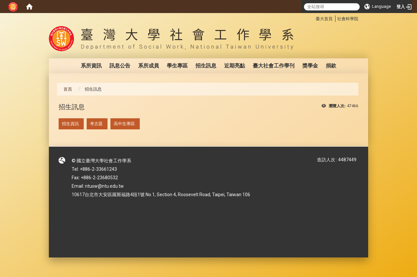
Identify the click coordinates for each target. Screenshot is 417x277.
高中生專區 (124, 123)
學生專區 (177, 66)
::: (312, 17)
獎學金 (310, 66)
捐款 (331, 66)
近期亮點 (234, 66)
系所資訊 (91, 66)
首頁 (68, 89)
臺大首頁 (324, 18)
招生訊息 (205, 66)
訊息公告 (119, 66)
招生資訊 (70, 123)
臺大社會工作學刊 (274, 66)
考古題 (96, 123)
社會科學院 (347, 18)
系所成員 (148, 66)
